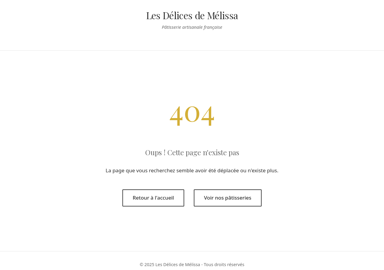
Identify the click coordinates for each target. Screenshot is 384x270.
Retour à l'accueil (153, 197)
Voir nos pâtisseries (227, 197)
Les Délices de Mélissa (192, 15)
